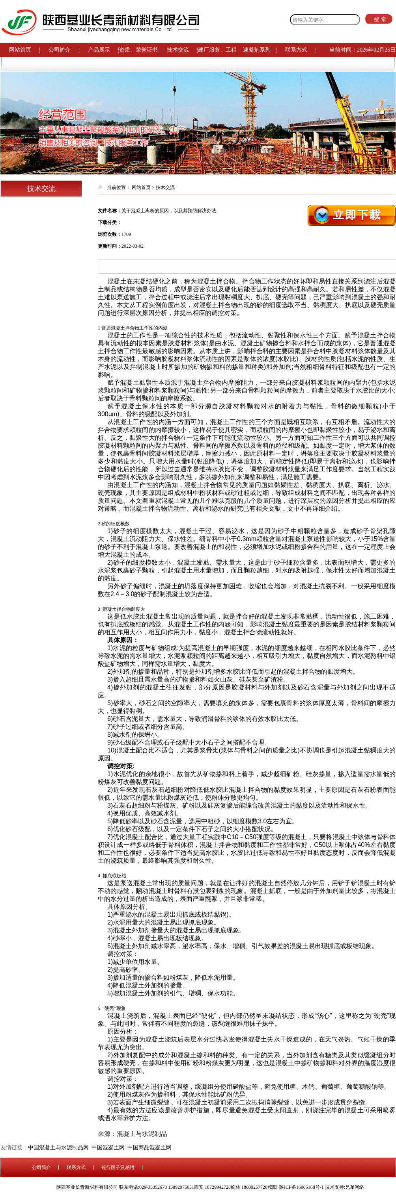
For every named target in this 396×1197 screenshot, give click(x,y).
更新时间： (109, 246)
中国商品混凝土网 (150, 1148)
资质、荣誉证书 (138, 50)
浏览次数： (109, 234)
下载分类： (109, 222)
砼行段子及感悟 (117, 1167)
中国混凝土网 (109, 1148)
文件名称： (109, 210)
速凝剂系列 (257, 50)
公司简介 (60, 50)
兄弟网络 (354, 1187)
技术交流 (178, 50)
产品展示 (99, 50)
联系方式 (296, 50)
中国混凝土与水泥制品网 (60, 1148)
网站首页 (20, 50)
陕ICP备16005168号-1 (301, 1187)
